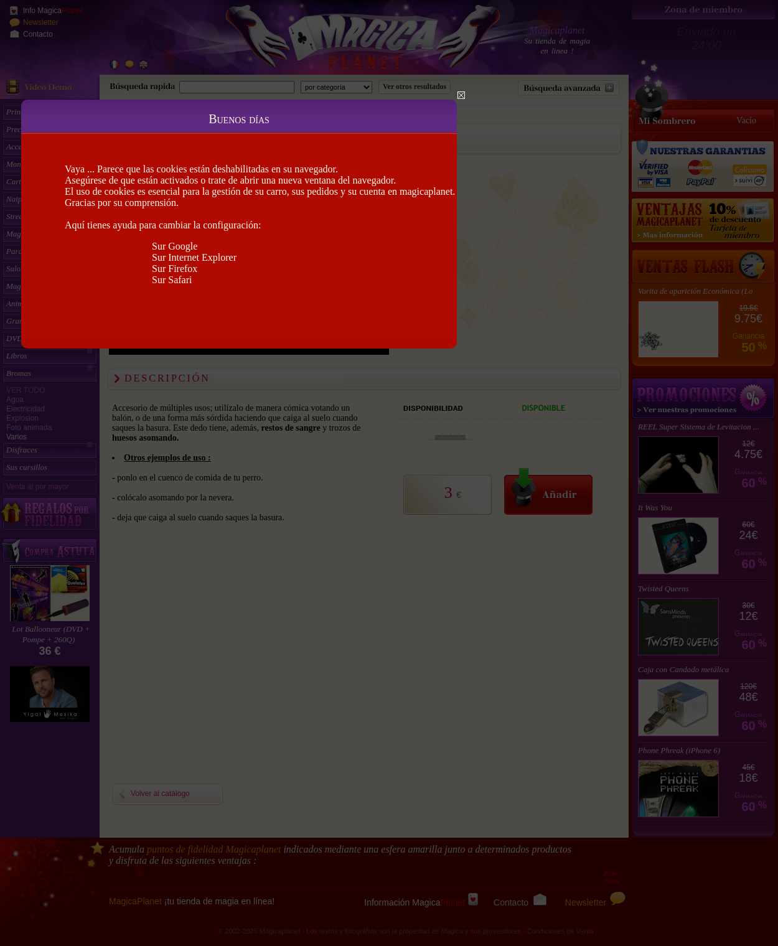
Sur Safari (172, 279)
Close (461, 95)
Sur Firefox (174, 268)
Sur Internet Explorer (194, 257)
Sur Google (174, 246)
